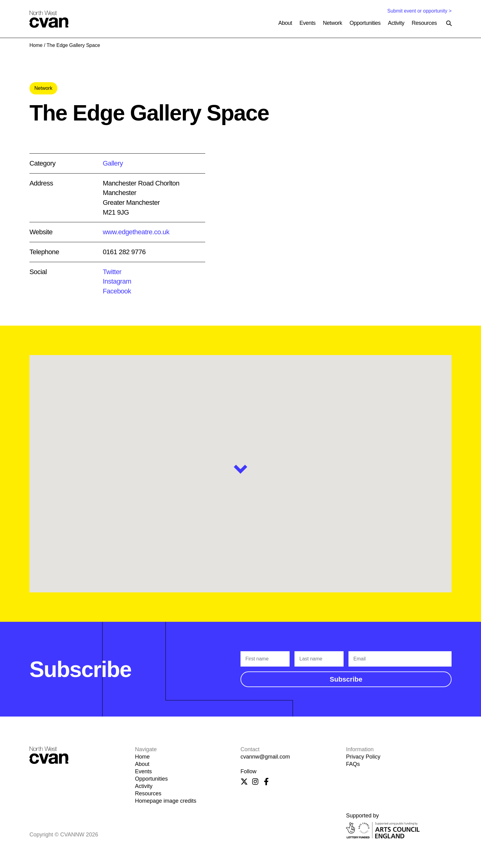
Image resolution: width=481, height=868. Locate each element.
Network (332, 23)
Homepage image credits (165, 801)
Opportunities (364, 23)
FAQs (353, 764)
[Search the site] (449, 23)
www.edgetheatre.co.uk (136, 232)
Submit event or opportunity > (419, 10)
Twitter (112, 272)
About (285, 23)
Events (307, 23)
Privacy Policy (363, 757)
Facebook (117, 291)
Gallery (113, 163)
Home (36, 45)
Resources (424, 23)
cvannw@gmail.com (265, 757)
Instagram (117, 281)
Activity (396, 23)
